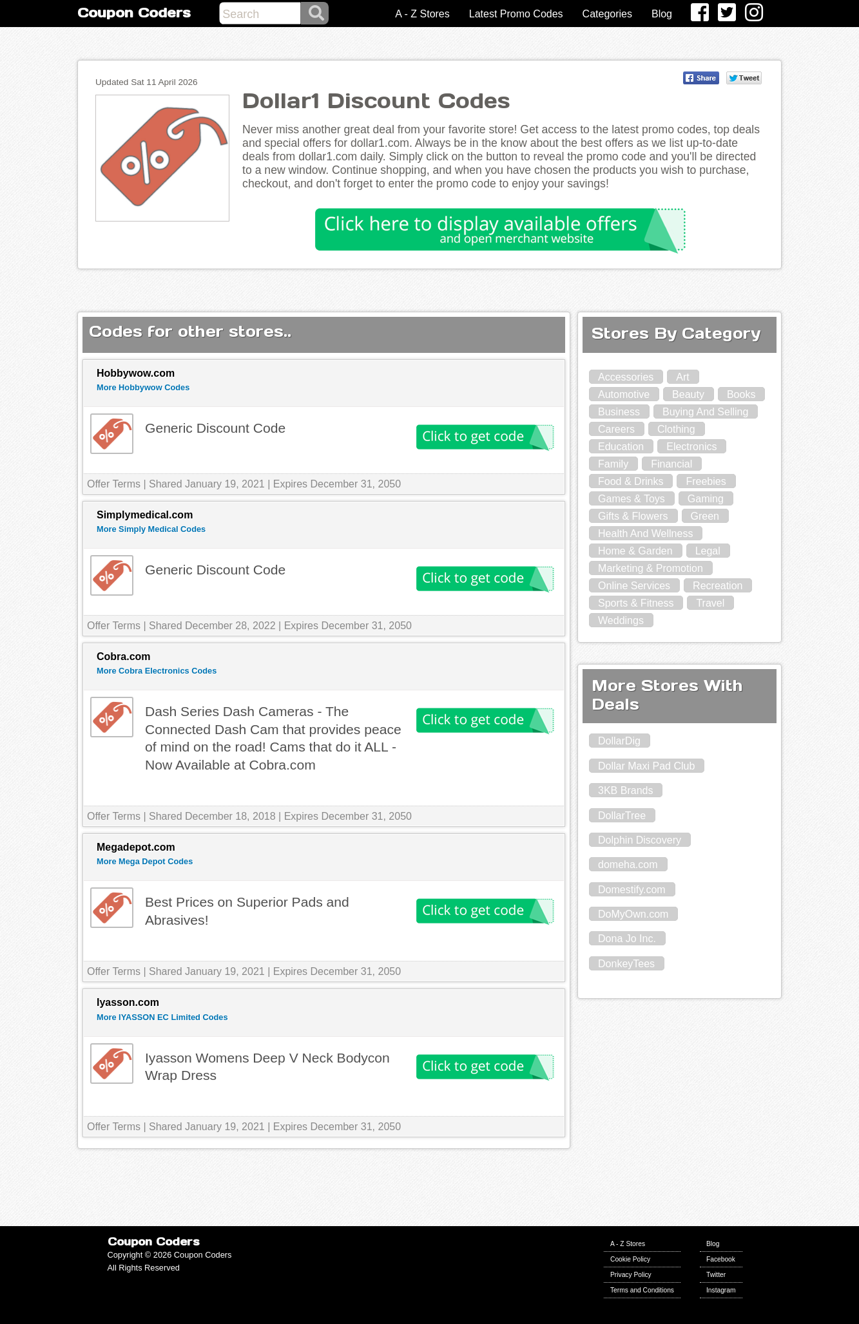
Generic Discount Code (215, 428)
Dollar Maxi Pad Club (646, 766)
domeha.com (628, 864)
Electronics (691, 446)
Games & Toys (631, 498)
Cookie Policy (630, 1259)
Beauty (688, 394)
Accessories (625, 377)
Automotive (624, 394)
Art (682, 377)
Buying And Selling (705, 411)
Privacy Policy (630, 1274)
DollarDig (619, 740)
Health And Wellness (645, 533)
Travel (710, 603)
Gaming (706, 498)
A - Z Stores (422, 13)
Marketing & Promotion (650, 568)
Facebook (720, 1259)
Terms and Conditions (642, 1290)
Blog (661, 13)
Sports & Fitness (635, 603)
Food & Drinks (630, 481)
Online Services (634, 585)
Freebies (706, 481)
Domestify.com (632, 889)
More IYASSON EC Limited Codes (162, 1017)
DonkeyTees (626, 963)
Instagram (721, 1290)
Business (619, 411)
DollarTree (622, 815)
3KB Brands (625, 790)
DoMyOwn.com (633, 914)
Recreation (717, 585)
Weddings (621, 620)
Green (705, 516)
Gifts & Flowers (633, 516)
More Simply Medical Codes (151, 529)
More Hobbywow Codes (143, 387)
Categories (607, 13)
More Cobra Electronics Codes (157, 671)
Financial (671, 464)
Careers (616, 429)
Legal (707, 550)
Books (741, 394)
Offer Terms (113, 483)
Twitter (716, 1274)
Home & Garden (635, 550)
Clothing (676, 429)
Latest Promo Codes (516, 13)
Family (613, 464)
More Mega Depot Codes (145, 861)
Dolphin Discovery (639, 840)
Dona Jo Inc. (627, 938)
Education (621, 446)
